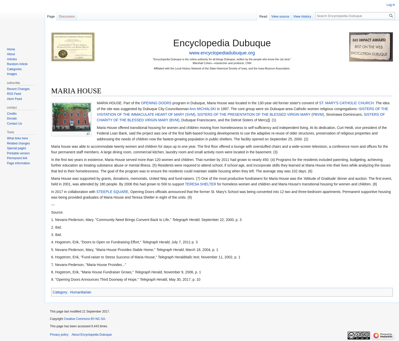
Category (60, 292)
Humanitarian (80, 292)
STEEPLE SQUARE (112, 192)
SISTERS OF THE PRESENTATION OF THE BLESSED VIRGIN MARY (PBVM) (260, 114)
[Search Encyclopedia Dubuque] (355, 15)
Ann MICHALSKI (203, 109)
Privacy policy (59, 334)
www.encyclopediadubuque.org (222, 52)
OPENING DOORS (156, 103)
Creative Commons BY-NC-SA (84, 319)
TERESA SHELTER (200, 184)
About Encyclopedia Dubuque (92, 334)
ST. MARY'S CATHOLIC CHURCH (346, 103)
